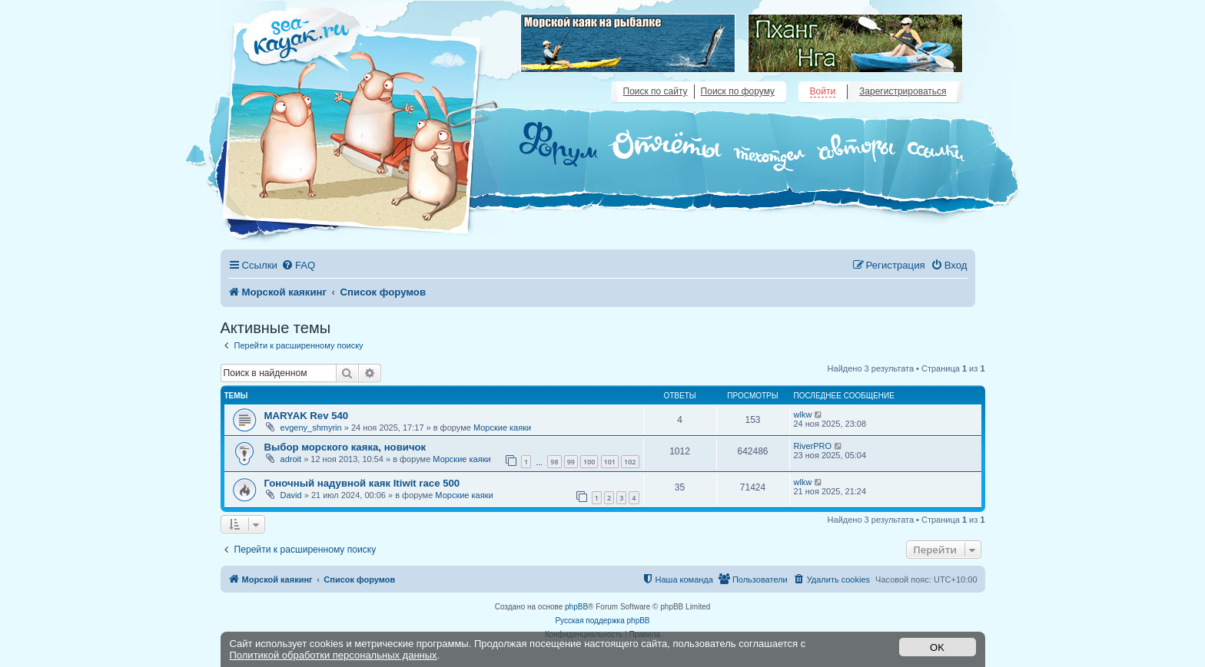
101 (610, 462)
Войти (823, 91)
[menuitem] (298, 265)
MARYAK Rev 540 (306, 415)
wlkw (803, 414)
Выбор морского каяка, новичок (345, 447)
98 (554, 462)
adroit (291, 459)
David (291, 495)
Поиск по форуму (738, 91)
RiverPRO (813, 446)
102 (630, 462)
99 (571, 462)
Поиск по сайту (655, 91)
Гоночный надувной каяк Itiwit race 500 (362, 483)
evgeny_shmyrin (311, 427)
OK (937, 647)
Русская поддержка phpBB (602, 620)
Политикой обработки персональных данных (333, 655)
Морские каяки (502, 427)
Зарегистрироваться (902, 91)
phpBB (576, 607)
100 (589, 462)
